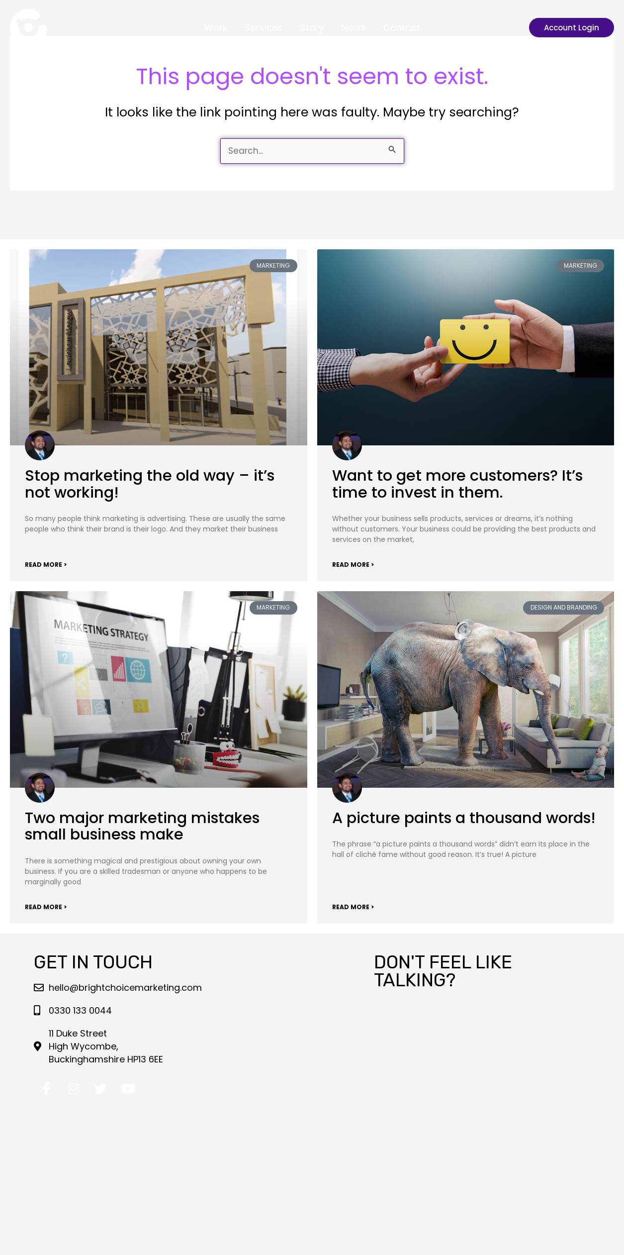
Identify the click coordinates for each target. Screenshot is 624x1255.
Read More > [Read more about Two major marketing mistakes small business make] (46, 907)
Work (215, 27)
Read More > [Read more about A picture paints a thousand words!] (353, 907)
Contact (401, 27)
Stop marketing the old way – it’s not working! (149, 484)
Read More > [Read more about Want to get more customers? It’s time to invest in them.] (353, 564)
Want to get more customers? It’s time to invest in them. (457, 484)
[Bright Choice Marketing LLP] (28, 27)
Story (312, 27)
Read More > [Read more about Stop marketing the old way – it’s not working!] (46, 564)
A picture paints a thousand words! (464, 818)
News (353, 27)
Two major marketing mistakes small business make (142, 826)
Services (263, 27)
